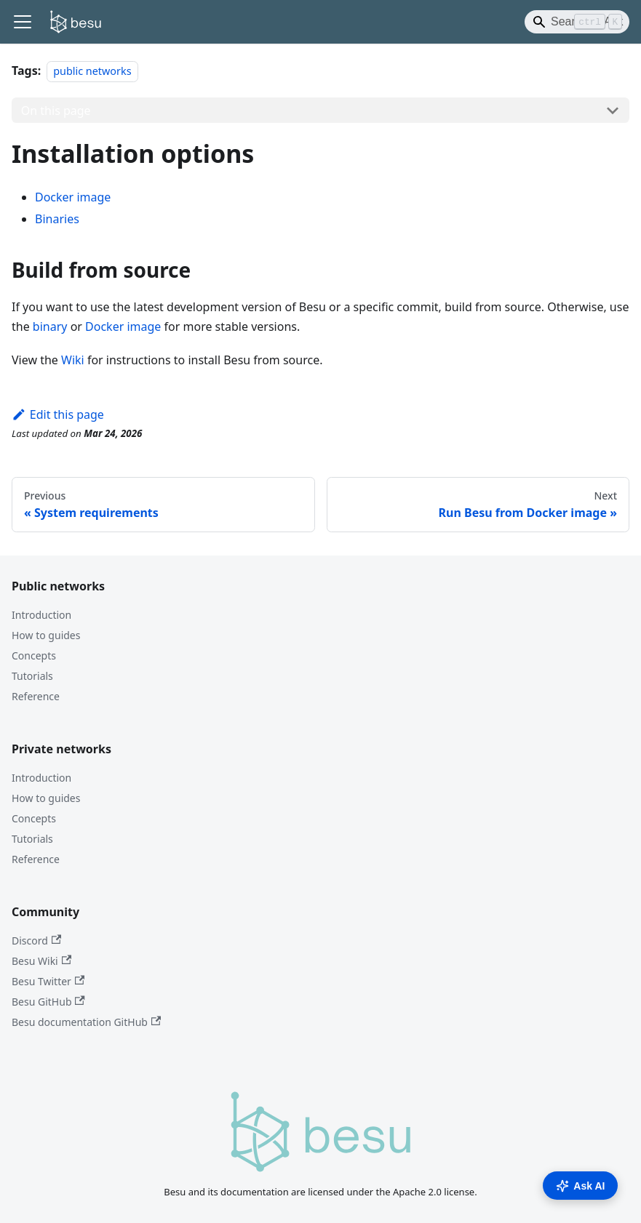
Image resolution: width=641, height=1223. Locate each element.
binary (50, 326)
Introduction (41, 615)
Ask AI (580, 1185)
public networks (92, 71)
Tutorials (32, 676)
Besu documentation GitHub (86, 1022)
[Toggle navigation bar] (22, 22)
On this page (56, 111)
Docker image (73, 197)
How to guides (46, 635)
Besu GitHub (48, 1002)
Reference (36, 696)
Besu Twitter (48, 981)
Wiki (72, 360)
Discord (36, 940)
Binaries (57, 219)
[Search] (577, 21)
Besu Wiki (41, 961)
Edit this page (58, 414)
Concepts (34, 655)
